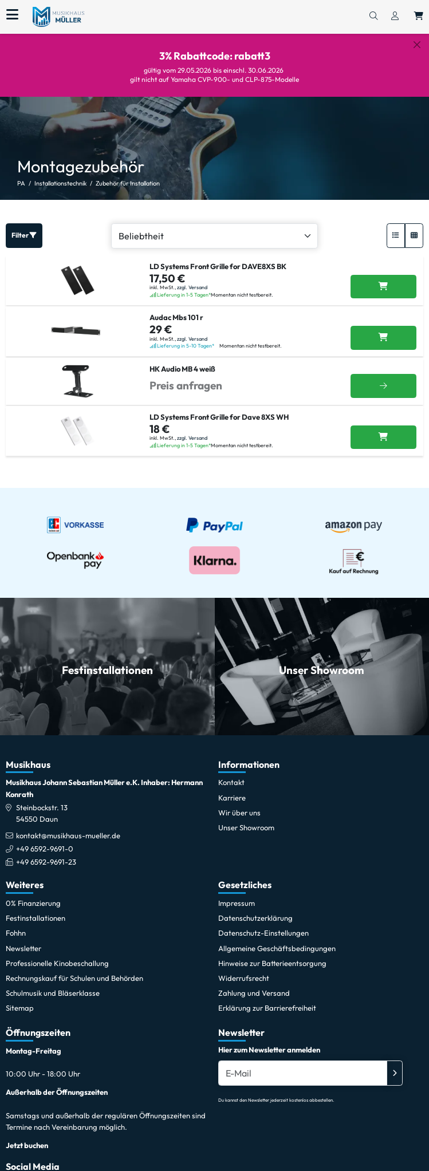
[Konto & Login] (395, 16)
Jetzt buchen (27, 1136)
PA (21, 175)
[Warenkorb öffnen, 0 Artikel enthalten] (418, 16)
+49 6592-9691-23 (46, 853)
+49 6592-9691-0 (44, 840)
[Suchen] (373, 16)
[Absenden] (395, 1064)
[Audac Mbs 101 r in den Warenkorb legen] (383, 329)
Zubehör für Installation (128, 175)
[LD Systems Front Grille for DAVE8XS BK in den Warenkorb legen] (383, 278)
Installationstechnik (60, 175)
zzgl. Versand (192, 278)
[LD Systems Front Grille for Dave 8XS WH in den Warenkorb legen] (383, 428)
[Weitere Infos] (383, 377)
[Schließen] (417, 45)
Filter (24, 226)
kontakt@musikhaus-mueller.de (68, 826)
